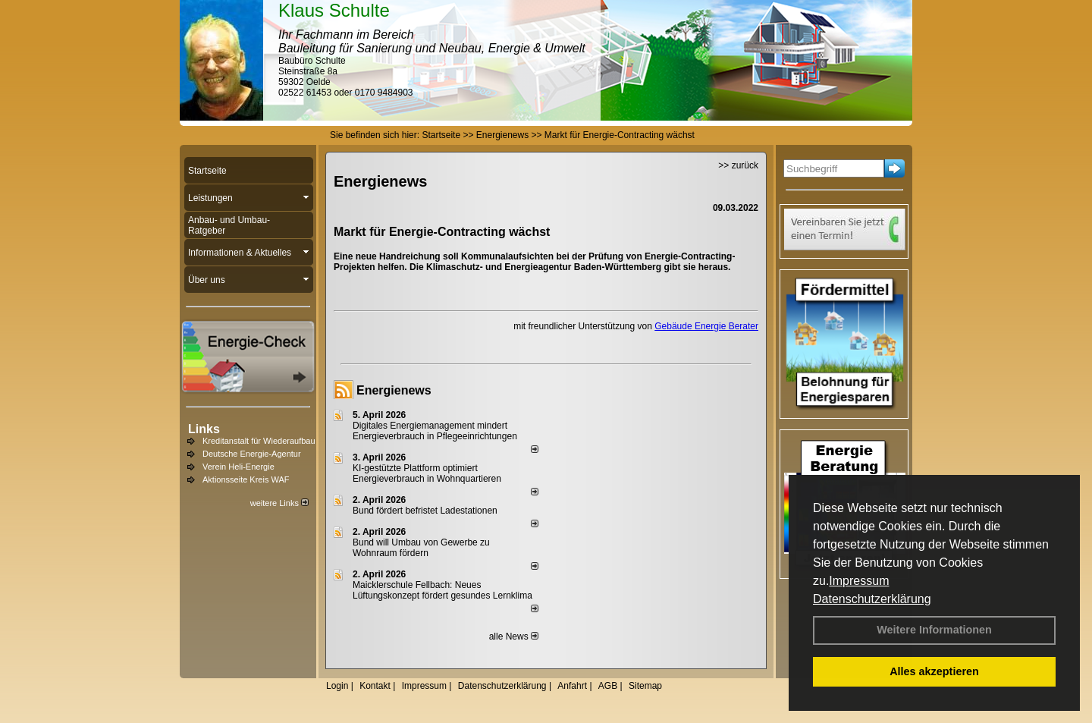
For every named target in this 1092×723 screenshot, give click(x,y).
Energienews (393, 390)
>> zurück (738, 165)
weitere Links (279, 503)
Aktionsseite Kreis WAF (246, 479)
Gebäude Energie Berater (706, 326)
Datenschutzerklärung (872, 599)
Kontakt (375, 686)
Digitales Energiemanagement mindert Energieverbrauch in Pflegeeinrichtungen (435, 431)
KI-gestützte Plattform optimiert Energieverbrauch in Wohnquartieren (427, 473)
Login (337, 686)
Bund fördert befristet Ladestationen (425, 510)
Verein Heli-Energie (238, 466)
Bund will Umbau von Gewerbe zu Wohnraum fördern (421, 547)
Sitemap (645, 686)
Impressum (859, 580)
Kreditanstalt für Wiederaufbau (258, 440)
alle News (513, 636)
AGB (607, 686)
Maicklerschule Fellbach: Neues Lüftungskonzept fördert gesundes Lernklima (442, 590)
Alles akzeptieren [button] (934, 671)
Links (204, 429)
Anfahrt (572, 686)
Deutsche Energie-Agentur (251, 453)
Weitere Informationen (934, 630)
